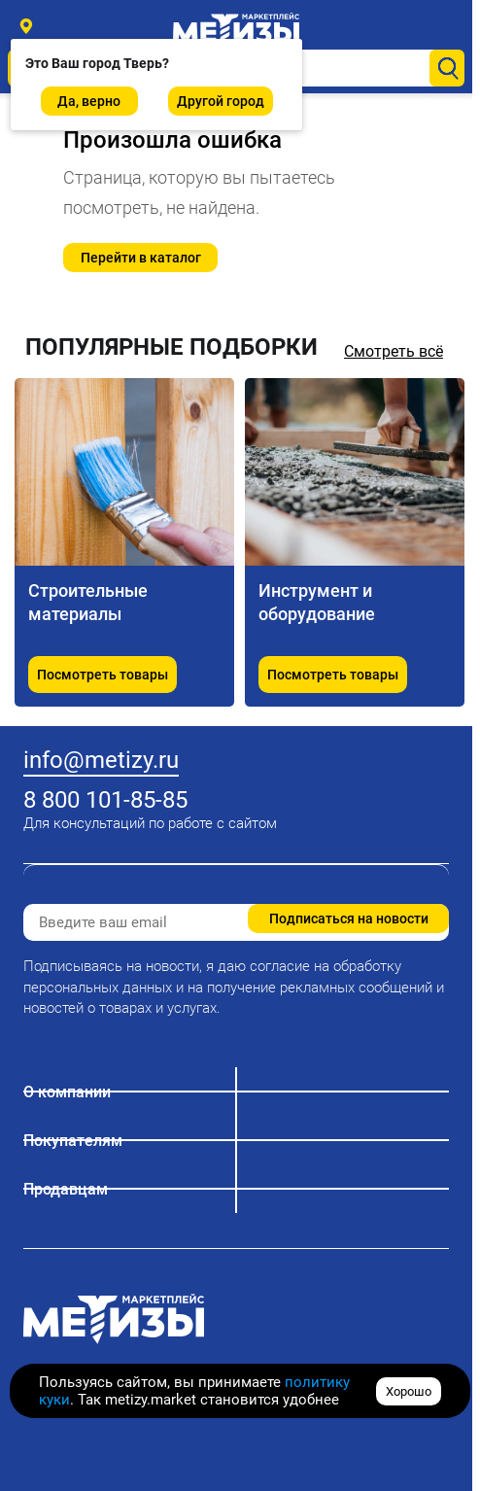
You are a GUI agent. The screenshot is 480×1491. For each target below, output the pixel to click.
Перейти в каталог (141, 257)
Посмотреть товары (102, 674)
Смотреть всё (393, 351)
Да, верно (88, 101)
